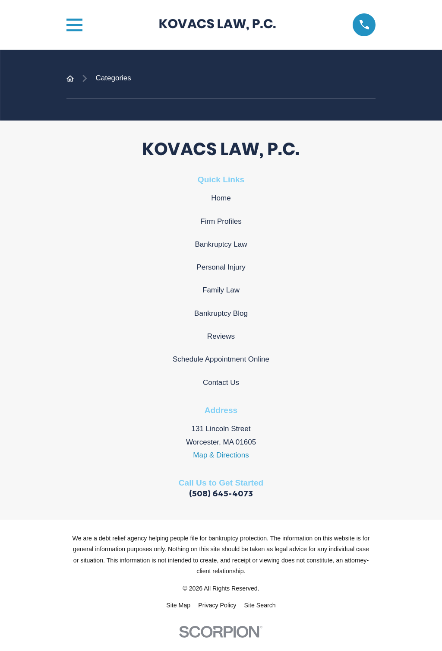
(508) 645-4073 (221, 493)
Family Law (221, 290)
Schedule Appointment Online (221, 359)
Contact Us (221, 382)
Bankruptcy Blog (221, 313)
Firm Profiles (220, 221)
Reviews (221, 336)
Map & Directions (221, 455)
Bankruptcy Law (221, 244)
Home (220, 198)
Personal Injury (220, 267)
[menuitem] (178, 605)
